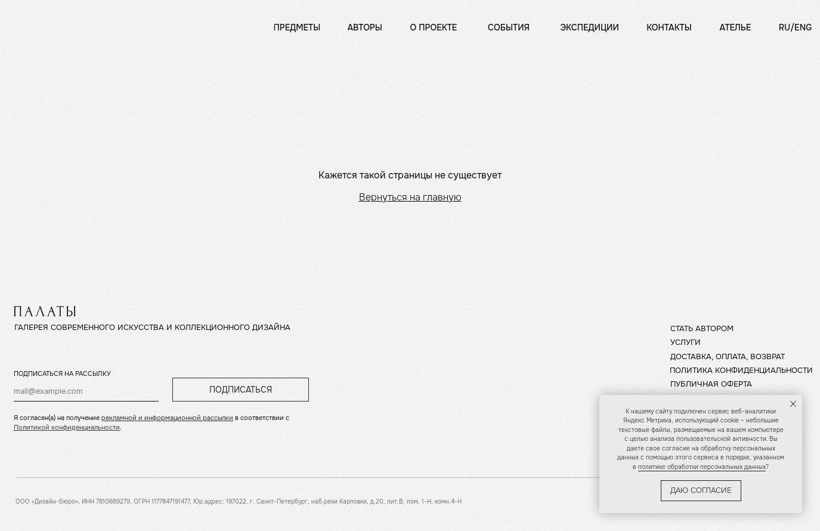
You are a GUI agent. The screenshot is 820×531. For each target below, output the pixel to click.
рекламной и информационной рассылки (167, 417)
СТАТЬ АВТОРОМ (702, 329)
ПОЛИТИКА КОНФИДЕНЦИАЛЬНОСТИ (741, 370)
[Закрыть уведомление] (793, 404)
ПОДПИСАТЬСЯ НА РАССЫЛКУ (62, 373)
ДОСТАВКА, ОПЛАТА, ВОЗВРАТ (727, 357)
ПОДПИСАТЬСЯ (240, 390)
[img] (47, 24)
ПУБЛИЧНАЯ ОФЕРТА (711, 384)
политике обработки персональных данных (702, 467)
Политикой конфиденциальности (67, 427)
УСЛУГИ (685, 342)
